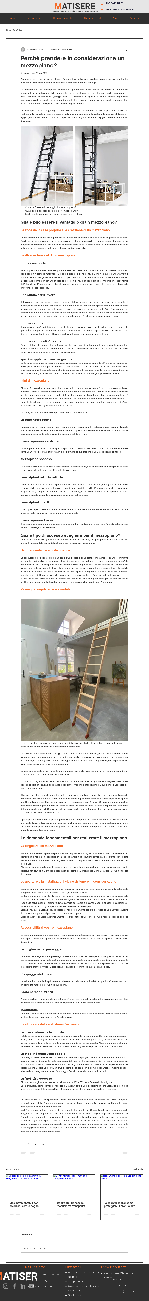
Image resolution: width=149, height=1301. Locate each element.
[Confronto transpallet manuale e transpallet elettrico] (74, 1186)
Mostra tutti (137, 1169)
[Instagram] (5, 1286)
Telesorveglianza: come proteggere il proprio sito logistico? (119, 1204)
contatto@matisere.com (120, 9)
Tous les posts (14, 29)
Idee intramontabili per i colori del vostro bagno (24, 1204)
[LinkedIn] (22, 1286)
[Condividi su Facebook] (22, 1144)
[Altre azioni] (126, 49)
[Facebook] (14, 1286)
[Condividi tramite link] (43, 1144)
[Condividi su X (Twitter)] (29, 1144)
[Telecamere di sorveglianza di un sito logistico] (122, 1186)
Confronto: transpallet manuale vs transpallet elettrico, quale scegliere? (73, 1204)
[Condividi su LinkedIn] (36, 1144)
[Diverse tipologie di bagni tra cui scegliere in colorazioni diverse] (27, 1186)
